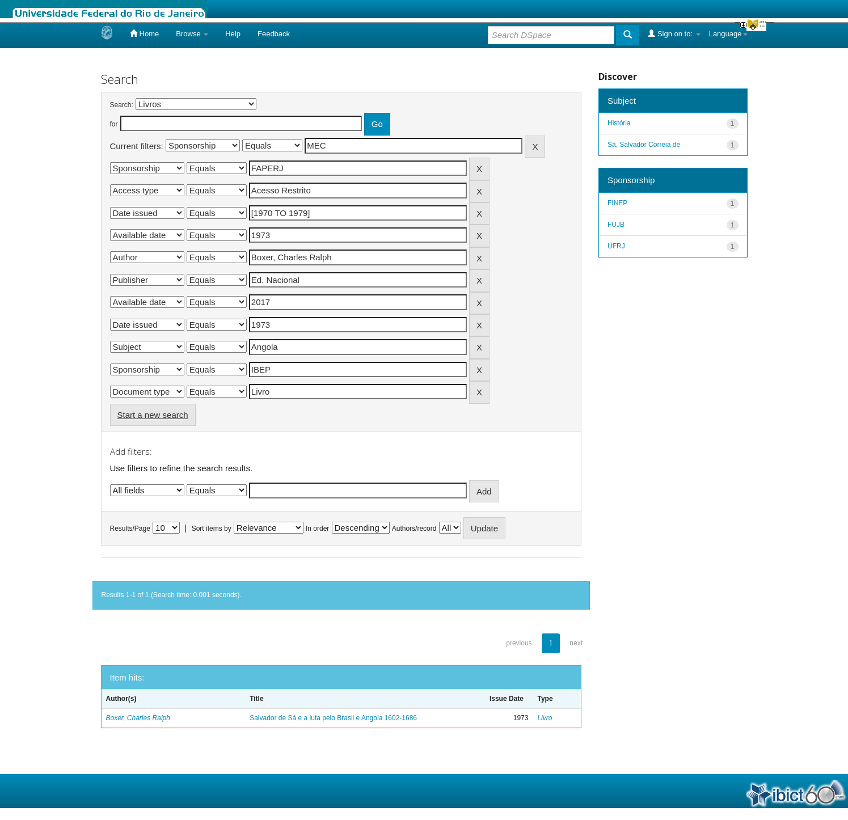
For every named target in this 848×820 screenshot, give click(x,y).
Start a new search (152, 415)
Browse (192, 33)
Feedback (274, 33)
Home (144, 33)
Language (728, 33)
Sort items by (211, 528)
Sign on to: (674, 33)
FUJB (616, 225)
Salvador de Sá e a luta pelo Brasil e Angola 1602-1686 (333, 718)
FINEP (617, 203)
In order (317, 528)
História (619, 123)
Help (233, 33)
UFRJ (616, 246)
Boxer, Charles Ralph (138, 718)
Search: (121, 105)
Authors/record (414, 528)
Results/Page (130, 528)
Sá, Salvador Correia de (643, 145)
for (114, 124)
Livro (544, 718)
